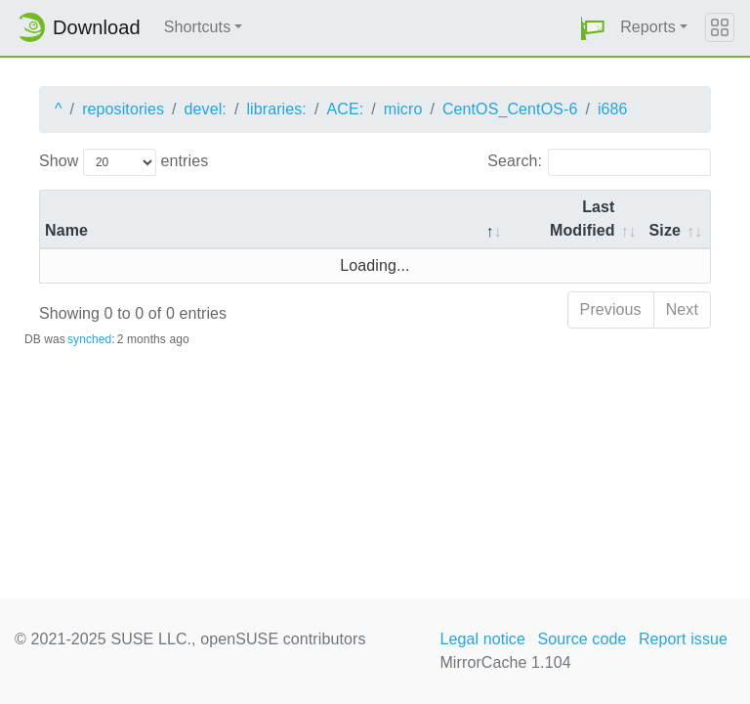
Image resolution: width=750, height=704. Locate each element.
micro (403, 109)
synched (89, 339)
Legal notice (482, 639)
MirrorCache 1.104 (504, 662)
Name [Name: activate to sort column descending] (66, 230)
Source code (581, 639)
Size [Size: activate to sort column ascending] (665, 230)
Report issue (683, 639)
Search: (599, 162)
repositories (123, 109)
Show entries (123, 162)
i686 (613, 109)
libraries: (276, 109)
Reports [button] (648, 27)
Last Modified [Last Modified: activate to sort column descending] (582, 218)
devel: (206, 109)
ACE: (344, 109)
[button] (592, 28)
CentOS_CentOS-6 (509, 109)
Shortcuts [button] (197, 27)
